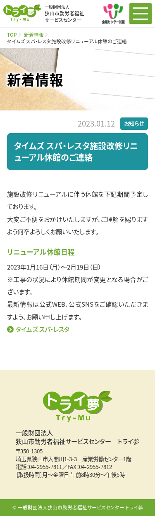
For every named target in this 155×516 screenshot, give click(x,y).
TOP (12, 34)
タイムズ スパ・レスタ (42, 329)
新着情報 (34, 34)
